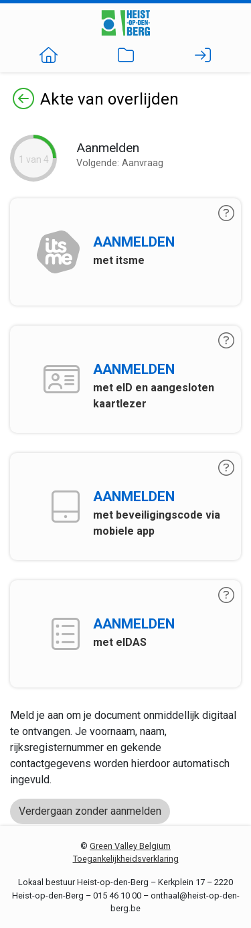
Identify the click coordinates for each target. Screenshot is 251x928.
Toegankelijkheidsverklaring (126, 859)
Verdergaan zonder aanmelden (90, 811)
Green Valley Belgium (130, 846)
